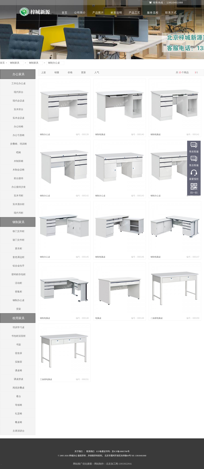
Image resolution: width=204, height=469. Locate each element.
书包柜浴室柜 (18, 336)
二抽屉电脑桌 (157, 318)
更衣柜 (18, 248)
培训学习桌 (18, 327)
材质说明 (116, 12)
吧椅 (18, 152)
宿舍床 (18, 353)
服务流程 (152, 12)
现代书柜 (18, 213)
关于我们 (79, 451)
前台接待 (18, 178)
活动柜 (18, 283)
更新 (84, 72)
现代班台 (18, 92)
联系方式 (171, 12)
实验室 (18, 362)
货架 (18, 309)
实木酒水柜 (18, 204)
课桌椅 (18, 370)
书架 (18, 344)
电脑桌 (98, 318)
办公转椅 (18, 126)
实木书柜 (18, 195)
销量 (58, 72)
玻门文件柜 (18, 240)
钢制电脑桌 (100, 134)
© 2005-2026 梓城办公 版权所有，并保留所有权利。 (81, 455)
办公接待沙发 (18, 187)
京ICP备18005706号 (120, 451)
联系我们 (90, 451)
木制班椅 (18, 161)
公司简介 (80, 12)
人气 (98, 72)
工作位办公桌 (18, 83)
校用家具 (18, 318)
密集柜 (18, 291)
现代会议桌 (18, 100)
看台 (18, 396)
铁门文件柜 (18, 231)
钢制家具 (16, 63)
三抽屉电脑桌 (46, 379)
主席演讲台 (18, 431)
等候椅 (18, 405)
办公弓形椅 (18, 135)
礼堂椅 (18, 413)
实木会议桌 (18, 118)
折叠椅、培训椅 (18, 144)
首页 (64, 12)
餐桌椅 (18, 422)
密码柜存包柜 (18, 274)
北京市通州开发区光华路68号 (118, 455)
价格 (71, 72)
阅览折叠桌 (18, 387)
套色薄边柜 (18, 257)
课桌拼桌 (18, 379)
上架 (44, 72)
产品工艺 (134, 12)
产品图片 (98, 12)
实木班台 (18, 109)
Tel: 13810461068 (138, 455)
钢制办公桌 (55, 63)
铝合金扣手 (18, 266)
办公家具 (18, 74)
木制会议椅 (18, 169)
